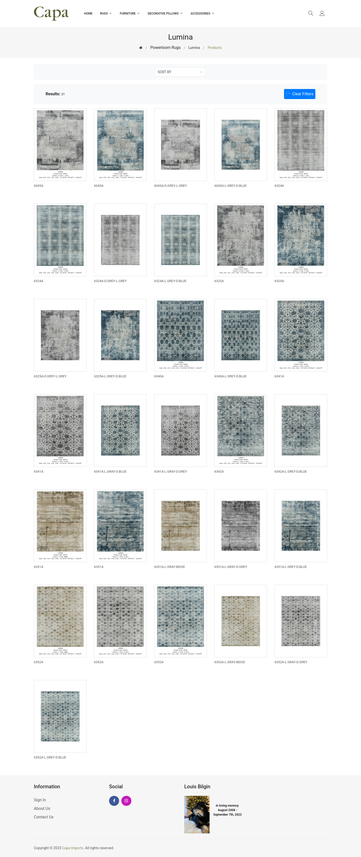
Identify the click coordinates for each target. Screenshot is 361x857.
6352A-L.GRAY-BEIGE (229, 662)
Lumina (194, 48)
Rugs (106, 13)
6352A (38, 662)
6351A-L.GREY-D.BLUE (291, 567)
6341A (279, 376)
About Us (42, 808)
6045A (38, 186)
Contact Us (44, 817)
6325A (219, 281)
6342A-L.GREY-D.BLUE (291, 471)
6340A (159, 376)
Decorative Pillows (165, 13)
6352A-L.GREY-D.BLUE (50, 757)
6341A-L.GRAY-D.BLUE (110, 471)
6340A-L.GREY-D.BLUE (230, 376)
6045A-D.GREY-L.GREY (170, 186)
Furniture (130, 13)
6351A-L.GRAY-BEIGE (169, 567)
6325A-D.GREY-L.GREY (50, 376)
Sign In (40, 800)
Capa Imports (72, 848)
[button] (299, 94)
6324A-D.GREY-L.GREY (110, 281)
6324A (279, 186)
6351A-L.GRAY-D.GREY (230, 567)
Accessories (203, 13)
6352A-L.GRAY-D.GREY (291, 662)
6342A (219, 471)
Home (88, 13)
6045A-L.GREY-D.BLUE (230, 186)
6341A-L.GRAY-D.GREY (170, 471)
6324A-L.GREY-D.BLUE (170, 281)
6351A (38, 567)
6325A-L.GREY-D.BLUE (110, 376)
